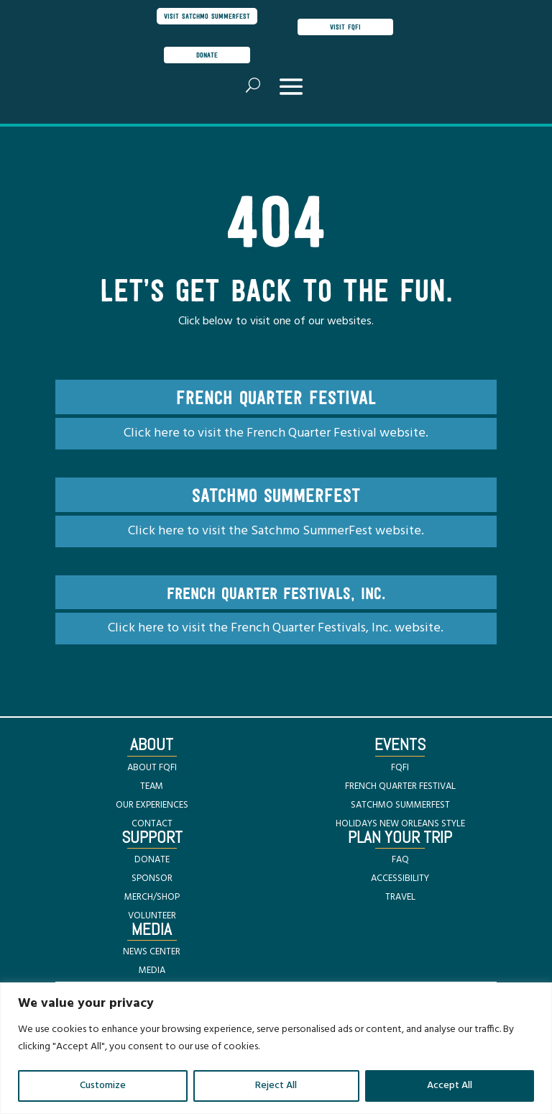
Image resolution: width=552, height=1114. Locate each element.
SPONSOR (152, 878)
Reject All (276, 1085)
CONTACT (152, 823)
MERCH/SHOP (152, 897)
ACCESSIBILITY (400, 878)
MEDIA (152, 970)
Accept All (449, 1085)
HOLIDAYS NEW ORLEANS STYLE (400, 823)
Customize (103, 1085)
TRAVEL (400, 897)
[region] (276, 1048)
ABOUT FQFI (152, 767)
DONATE (152, 859)
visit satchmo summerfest (207, 16)
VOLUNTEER (152, 915)
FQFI (400, 767)
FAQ (400, 859)
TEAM (151, 786)
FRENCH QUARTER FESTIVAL (400, 786)
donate (207, 54)
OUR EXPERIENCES (152, 805)
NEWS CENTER (151, 951)
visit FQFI (345, 26)
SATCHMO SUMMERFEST (400, 805)
